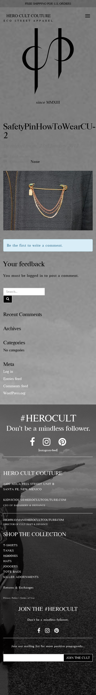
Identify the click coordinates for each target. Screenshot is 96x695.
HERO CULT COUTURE (29, 17)
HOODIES (10, 555)
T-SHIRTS (10, 545)
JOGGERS (10, 566)
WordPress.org (14, 393)
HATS (7, 561)
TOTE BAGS (12, 571)
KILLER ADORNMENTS (21, 577)
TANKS (8, 550)
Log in (8, 371)
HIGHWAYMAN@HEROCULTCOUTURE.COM (33, 520)
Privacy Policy (10, 598)
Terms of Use (27, 598)
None (35, 162)
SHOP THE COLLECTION (34, 534)
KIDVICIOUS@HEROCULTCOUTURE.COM (34, 499)
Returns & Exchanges (18, 587)
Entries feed (12, 379)
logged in (35, 276)
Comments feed (15, 386)
